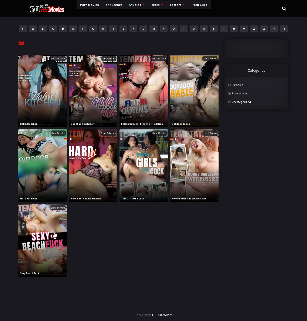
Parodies (237, 85)
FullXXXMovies (162, 315)
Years (140, 8)
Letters (160, 8)
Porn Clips (184, 8)
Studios (119, 8)
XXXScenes (96, 8)
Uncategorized (241, 102)
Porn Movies (70, 8)
